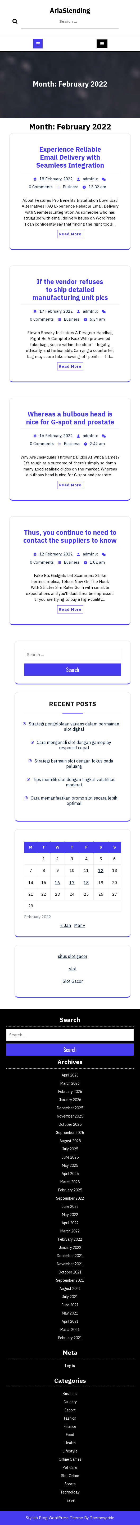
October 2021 (70, 1272)
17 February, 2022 (56, 311)
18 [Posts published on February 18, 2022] (86, 882)
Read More (70, 233)
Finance (70, 1426)
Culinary (70, 1402)
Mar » (79, 925)
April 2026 (70, 1075)
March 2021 (70, 1329)
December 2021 (70, 1255)
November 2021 (70, 1264)
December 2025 (70, 1108)
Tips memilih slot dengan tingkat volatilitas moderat (74, 782)
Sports (70, 1484)
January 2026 (70, 1099)
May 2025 (70, 1165)
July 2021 (70, 1296)
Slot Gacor (73, 981)
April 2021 (70, 1321)
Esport (70, 1410)
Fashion (70, 1418)
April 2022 (70, 1223)
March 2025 (70, 1181)
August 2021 (70, 1288)
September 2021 (70, 1280)
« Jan (65, 925)
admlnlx (90, 178)
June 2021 (70, 1305)
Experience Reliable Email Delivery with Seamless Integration (70, 157)
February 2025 (70, 1190)
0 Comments (41, 186)
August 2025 (70, 1140)
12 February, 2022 (56, 554)
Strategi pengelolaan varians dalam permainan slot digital (74, 726)
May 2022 (70, 1214)
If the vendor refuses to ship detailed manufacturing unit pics (70, 289)
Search (15, 22)
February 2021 (70, 1337)
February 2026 (70, 1091)
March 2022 (70, 1231)
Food (70, 1434)
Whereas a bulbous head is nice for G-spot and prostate (70, 418)
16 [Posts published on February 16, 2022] (57, 882)
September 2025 (70, 1132)
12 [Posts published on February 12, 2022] (100, 870)
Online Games (70, 1459)
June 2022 (70, 1206)
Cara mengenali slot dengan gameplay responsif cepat (74, 745)
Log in (70, 1365)
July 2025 (70, 1149)
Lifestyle (70, 1451)
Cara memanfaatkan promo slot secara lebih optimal (74, 800)
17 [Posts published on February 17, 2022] (72, 882)
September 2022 (70, 1198)
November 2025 (70, 1116)
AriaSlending (70, 10)
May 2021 (70, 1313)
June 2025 (70, 1157)
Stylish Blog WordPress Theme (54, 1517)
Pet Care (70, 1467)
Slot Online (70, 1475)
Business (71, 186)
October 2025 (70, 1124)
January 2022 (70, 1247)
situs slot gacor (72, 956)
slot (72, 968)
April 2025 (70, 1173)
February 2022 (70, 1239)
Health (70, 1443)
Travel (70, 1500)
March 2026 (70, 1083)
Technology (70, 1492)
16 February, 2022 (56, 435)
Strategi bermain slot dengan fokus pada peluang (74, 763)
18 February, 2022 (56, 178)
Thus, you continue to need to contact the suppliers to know (70, 536)
